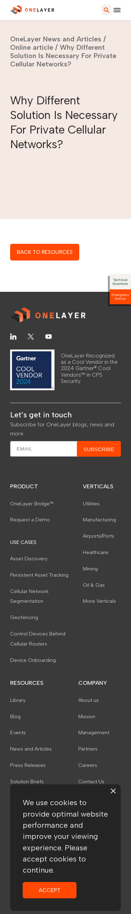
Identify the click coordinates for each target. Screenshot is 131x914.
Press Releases (28, 765)
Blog (15, 716)
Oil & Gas (94, 585)
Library (18, 700)
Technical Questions (120, 282)
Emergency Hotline (120, 296)
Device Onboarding (33, 660)
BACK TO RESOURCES (45, 252)
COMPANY (92, 683)
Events (18, 732)
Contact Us (91, 781)
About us (88, 700)
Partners (87, 749)
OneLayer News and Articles (55, 39)
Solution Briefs (27, 781)
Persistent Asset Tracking (39, 575)
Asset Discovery (29, 558)
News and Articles (31, 749)
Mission (86, 716)
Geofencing (24, 617)
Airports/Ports (98, 536)
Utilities (91, 503)
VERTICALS (98, 486)
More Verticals (99, 601)
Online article (31, 47)
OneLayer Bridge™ (31, 503)
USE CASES (23, 542)
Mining (90, 569)
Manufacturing (99, 519)
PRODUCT (24, 486)
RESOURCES (26, 683)
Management (93, 732)
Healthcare (95, 552)
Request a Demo (30, 519)
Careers (87, 765)
